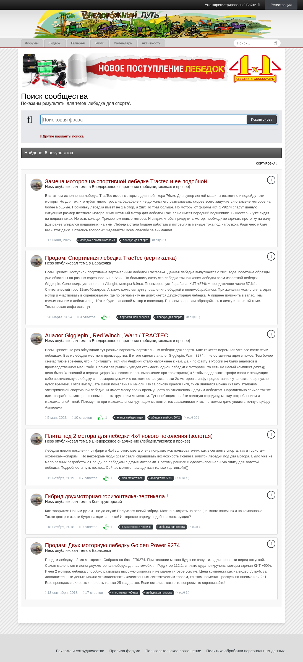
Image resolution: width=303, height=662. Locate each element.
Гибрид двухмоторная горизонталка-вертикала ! (106, 496)
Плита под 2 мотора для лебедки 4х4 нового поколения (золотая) (129, 436)
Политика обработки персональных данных (245, 651)
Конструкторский (107, 501)
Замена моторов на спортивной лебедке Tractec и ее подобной (126, 181)
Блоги (99, 43)
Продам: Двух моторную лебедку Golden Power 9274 (112, 545)
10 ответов (82, 417)
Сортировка (266, 163)
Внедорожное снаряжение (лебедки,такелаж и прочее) (141, 186)
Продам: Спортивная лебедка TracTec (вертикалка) (111, 258)
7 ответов (88, 478)
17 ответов (93, 592)
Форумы (32, 43)
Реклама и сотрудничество (80, 651)
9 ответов (86, 317)
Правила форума (124, 651)
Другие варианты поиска (62, 136)
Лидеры (54, 43)
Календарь (123, 43)
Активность (151, 43)
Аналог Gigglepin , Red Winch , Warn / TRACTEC (106, 335)
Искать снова (261, 119)
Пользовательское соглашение (173, 651)
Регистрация (281, 5)
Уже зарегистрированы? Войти (232, 5)
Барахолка (101, 263)
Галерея (78, 43)
